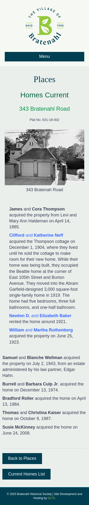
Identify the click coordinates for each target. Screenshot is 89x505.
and (36, 235)
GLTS (51, 498)
